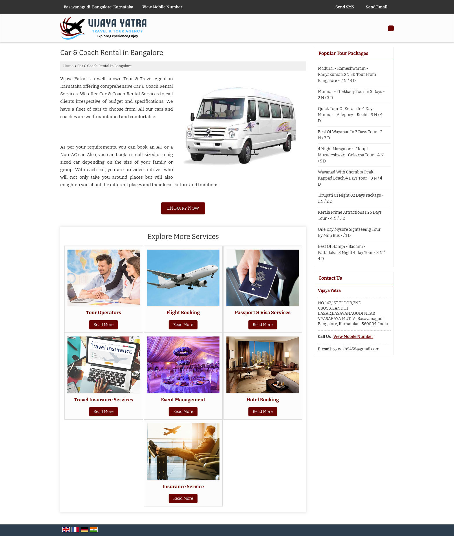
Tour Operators (103, 312)
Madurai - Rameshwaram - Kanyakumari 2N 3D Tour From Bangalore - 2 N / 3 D (347, 74)
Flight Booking (183, 312)
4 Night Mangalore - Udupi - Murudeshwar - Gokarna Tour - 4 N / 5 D (351, 155)
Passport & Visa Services (263, 312)
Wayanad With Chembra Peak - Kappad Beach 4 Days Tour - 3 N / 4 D (350, 178)
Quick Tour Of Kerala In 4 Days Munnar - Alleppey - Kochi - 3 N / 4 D (350, 114)
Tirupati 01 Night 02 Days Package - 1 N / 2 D (351, 198)
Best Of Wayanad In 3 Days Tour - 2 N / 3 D (350, 134)
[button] (162, 7)
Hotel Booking (262, 400)
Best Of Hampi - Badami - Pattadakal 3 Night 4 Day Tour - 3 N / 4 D (351, 252)
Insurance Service (183, 486)
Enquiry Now (183, 208)
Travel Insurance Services (103, 400)
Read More (104, 324)
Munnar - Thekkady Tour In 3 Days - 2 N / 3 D (351, 94)
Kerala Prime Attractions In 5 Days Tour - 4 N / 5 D (350, 215)
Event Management (183, 400)
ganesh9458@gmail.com (356, 349)
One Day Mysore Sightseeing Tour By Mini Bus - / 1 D (349, 232)
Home (68, 66)
